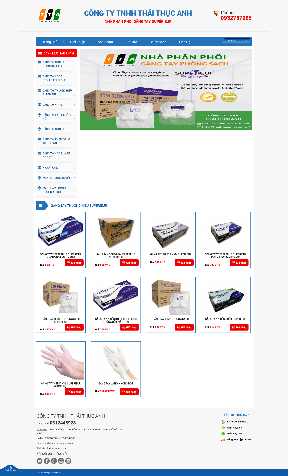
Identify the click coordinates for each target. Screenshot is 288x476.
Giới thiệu (77, 42)
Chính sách (158, 42)
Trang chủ (49, 42)
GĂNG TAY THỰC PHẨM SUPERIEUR (170, 254)
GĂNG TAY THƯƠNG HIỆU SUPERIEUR (55, 93)
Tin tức (131, 42)
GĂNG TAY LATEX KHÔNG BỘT (55, 117)
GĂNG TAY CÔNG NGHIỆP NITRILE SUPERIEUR (115, 256)
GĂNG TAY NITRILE (51, 129)
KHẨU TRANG (48, 168)
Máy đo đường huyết (54, 178)
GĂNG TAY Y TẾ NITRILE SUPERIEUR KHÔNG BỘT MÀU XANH (61, 256)
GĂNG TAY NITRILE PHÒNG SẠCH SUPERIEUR (61, 320)
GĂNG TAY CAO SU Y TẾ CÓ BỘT (54, 156)
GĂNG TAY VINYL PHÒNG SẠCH (171, 319)
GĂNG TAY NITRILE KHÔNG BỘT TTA (51, 64)
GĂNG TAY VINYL (50, 105)
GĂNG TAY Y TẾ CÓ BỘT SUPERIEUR (225, 319)
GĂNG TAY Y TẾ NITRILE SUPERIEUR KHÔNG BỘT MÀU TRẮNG (225, 256)
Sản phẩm (105, 42)
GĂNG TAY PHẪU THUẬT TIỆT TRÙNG (54, 141)
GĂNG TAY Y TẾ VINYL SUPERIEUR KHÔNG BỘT (61, 385)
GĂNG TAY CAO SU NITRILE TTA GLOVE (52, 79)
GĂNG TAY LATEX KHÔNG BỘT (115, 383)
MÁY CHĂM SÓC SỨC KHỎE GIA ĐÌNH (52, 190)
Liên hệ (184, 42)
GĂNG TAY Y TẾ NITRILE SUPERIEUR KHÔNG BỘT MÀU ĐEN (116, 320)
